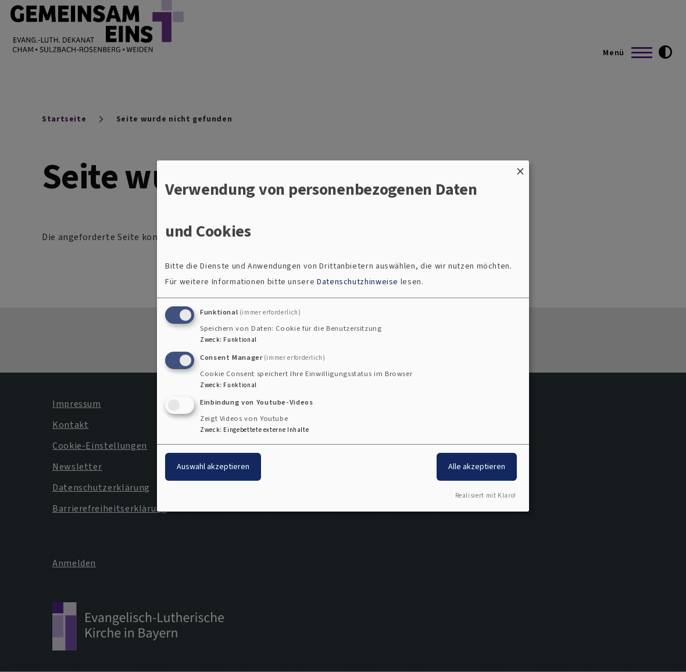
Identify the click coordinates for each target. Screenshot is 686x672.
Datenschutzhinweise (357, 281)
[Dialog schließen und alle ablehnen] (520, 167)
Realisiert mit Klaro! (485, 495)
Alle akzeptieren (476, 466)
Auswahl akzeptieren (213, 466)
